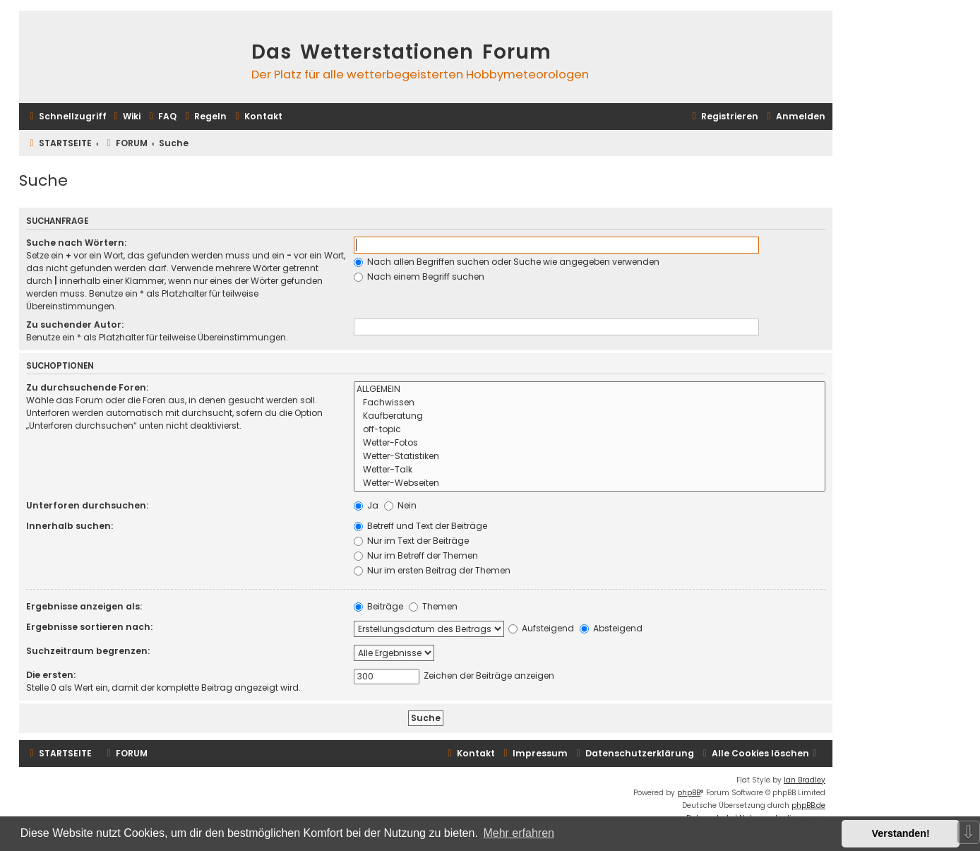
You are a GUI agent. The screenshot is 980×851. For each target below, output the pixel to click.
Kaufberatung (589, 416)
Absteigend (611, 628)
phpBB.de (808, 805)
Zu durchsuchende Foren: (87, 387)
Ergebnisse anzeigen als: (84, 606)
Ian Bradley (804, 780)
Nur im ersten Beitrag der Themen (432, 570)
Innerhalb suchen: (69, 526)
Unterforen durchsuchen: (87, 505)
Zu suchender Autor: (75, 325)
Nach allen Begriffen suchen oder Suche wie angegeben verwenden (506, 262)
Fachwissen (589, 403)
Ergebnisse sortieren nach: (89, 627)
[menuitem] (125, 116)
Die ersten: (51, 675)
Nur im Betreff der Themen (416, 555)
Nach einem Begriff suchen (419, 276)
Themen (433, 606)
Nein (400, 505)
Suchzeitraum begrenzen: (88, 651)
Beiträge (378, 606)
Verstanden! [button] (901, 833)
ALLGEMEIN (589, 389)
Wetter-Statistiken (589, 456)
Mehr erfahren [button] (518, 833)
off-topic (589, 429)
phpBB (688, 792)
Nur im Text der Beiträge (411, 541)
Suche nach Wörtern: (76, 243)
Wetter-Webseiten (589, 483)
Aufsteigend (541, 628)
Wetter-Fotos (589, 443)
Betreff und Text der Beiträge (420, 526)
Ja (366, 505)
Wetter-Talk (589, 470)
